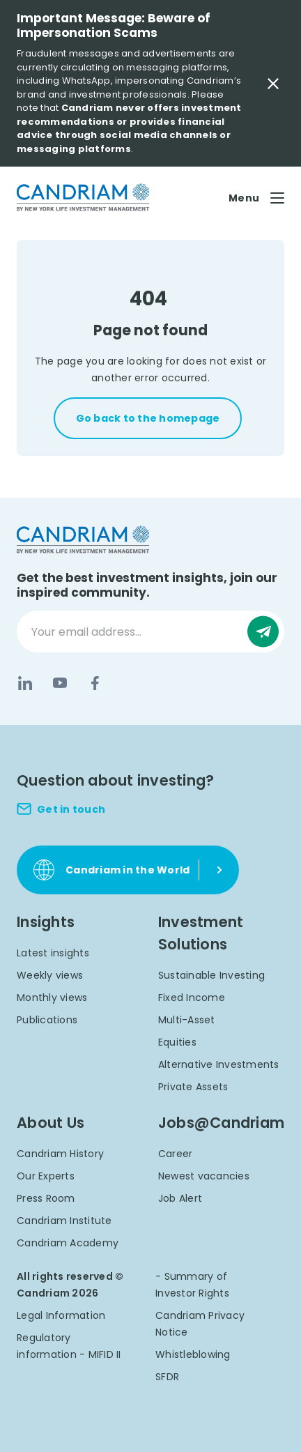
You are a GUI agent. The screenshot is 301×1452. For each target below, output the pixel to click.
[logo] (83, 197)
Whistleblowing (193, 1354)
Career (175, 1154)
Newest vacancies (203, 1176)
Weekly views (50, 975)
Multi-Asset (186, 1020)
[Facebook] (95, 683)
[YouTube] (60, 683)
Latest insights (53, 953)
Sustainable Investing (211, 975)
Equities (177, 1042)
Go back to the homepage (148, 418)
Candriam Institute (64, 1221)
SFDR (167, 1377)
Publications (47, 1020)
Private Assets (193, 1087)
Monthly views (52, 997)
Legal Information (61, 1315)
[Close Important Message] (273, 83)
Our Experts (46, 1176)
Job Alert (180, 1198)
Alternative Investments (218, 1064)
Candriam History (60, 1154)
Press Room (46, 1198)
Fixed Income (191, 997)
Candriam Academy (67, 1243)
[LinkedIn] (25, 683)
